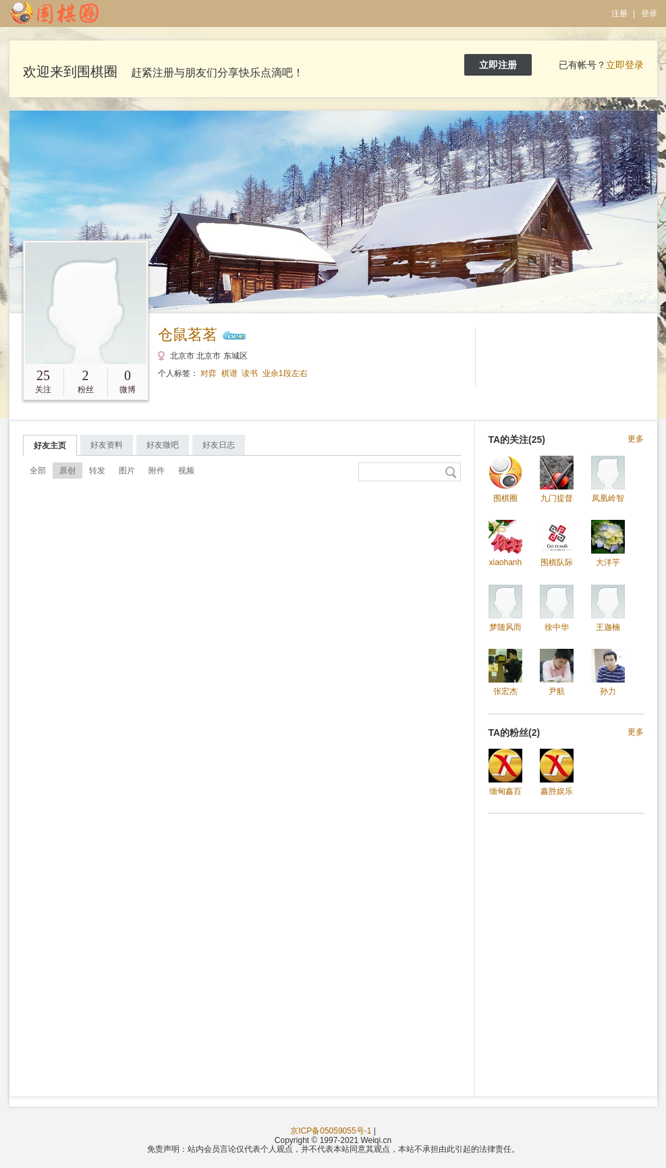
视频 (186, 470)
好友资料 (106, 445)
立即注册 (498, 64)
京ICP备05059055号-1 (330, 1131)
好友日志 (218, 445)
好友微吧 (162, 445)
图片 (127, 470)
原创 (67, 470)
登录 (649, 13)
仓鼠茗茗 (187, 334)
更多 (636, 439)
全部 (38, 470)
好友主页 (50, 445)
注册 (619, 13)
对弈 (208, 373)
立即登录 (625, 64)
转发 (97, 470)
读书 (250, 373)
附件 (156, 470)
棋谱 (229, 373)
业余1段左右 (285, 373)
